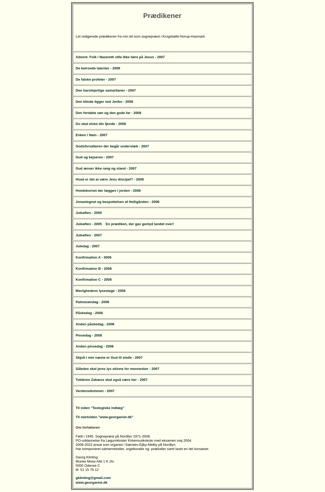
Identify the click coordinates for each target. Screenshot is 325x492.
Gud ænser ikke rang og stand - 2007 (106, 168)
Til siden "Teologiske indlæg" (100, 408)
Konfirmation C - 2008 (94, 279)
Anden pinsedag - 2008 (95, 346)
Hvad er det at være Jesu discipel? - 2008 (110, 179)
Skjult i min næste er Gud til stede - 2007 (109, 357)
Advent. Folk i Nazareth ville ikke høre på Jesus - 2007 (120, 57)
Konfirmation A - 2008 (93, 257)
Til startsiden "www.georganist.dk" (104, 417)
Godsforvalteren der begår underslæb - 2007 (112, 146)
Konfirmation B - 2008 (94, 269)
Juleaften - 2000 (89, 213)
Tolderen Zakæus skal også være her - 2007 (111, 380)
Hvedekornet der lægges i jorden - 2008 (108, 191)
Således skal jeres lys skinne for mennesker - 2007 (117, 369)
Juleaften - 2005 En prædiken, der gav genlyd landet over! (125, 224)
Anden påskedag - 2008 (95, 324)
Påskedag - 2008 (89, 313)
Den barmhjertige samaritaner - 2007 (106, 90)
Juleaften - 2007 (89, 235)
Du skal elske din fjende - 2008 (101, 124)
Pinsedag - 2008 (89, 335)
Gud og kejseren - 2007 (95, 157)
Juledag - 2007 (88, 246)
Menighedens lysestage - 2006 (101, 291)
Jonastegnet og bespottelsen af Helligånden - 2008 (117, 202)
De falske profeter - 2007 (96, 79)
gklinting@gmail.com (93, 478)
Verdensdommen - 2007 (95, 391)
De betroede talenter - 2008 (98, 68)
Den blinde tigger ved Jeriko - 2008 (104, 102)
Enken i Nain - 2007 (91, 135)
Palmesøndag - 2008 (92, 302)
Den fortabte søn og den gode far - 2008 (108, 113)
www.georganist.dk (92, 482)
